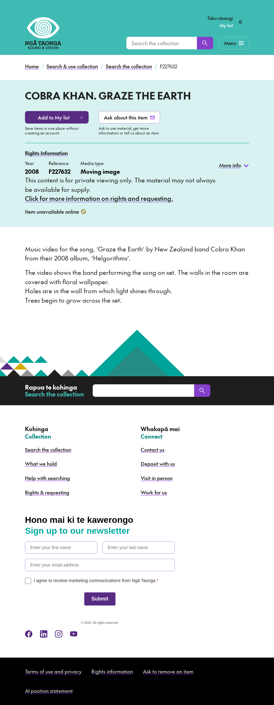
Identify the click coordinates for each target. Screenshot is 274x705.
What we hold (41, 463)
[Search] (205, 43)
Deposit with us (158, 463)
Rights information (112, 671)
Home (32, 66)
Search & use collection (72, 66)
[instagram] (58, 634)
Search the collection (129, 66)
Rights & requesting (47, 492)
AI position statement (49, 690)
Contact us (152, 449)
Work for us (154, 492)
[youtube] (73, 634)
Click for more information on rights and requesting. (99, 198)
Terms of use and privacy (53, 671)
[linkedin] (43, 634)
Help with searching (47, 477)
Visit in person (157, 477)
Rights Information (46, 152)
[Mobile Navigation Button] (234, 43)
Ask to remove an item (168, 671)
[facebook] (28, 634)
